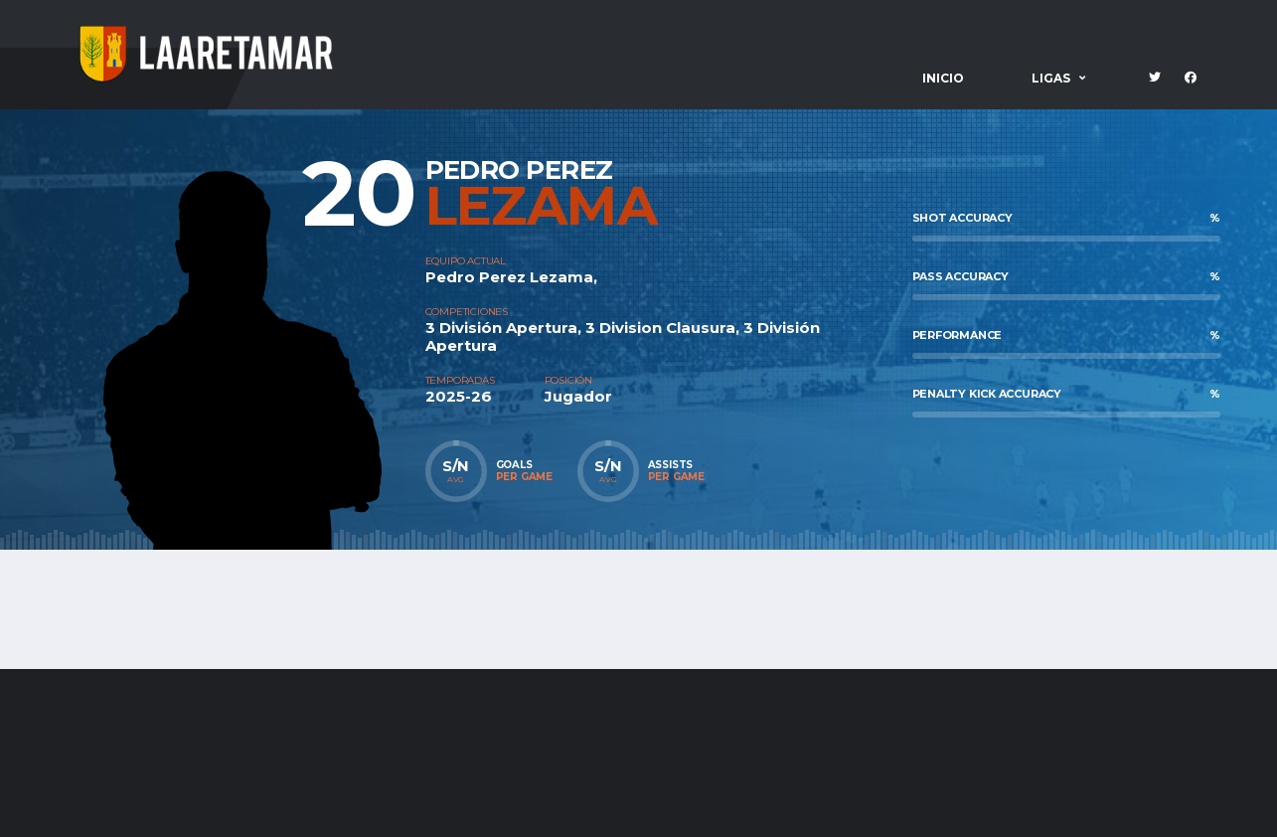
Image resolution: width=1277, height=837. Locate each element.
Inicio (943, 78)
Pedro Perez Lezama (509, 276)
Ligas (1051, 78)
